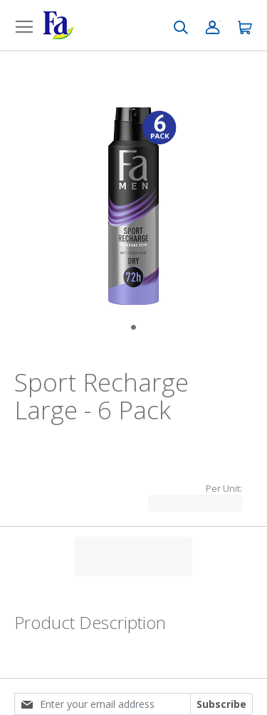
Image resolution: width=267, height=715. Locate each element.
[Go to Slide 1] (133, 327)
